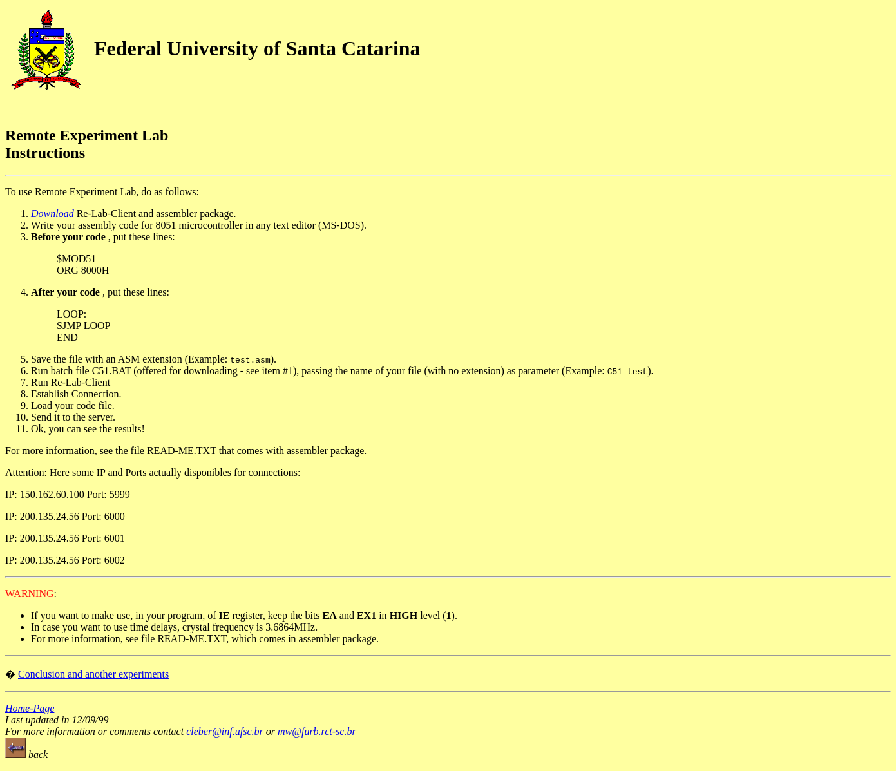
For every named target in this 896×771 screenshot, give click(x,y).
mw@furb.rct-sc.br (317, 731)
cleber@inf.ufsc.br (224, 731)
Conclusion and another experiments (93, 674)
